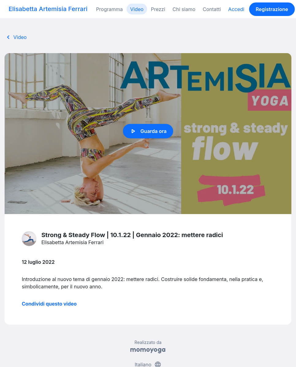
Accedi (236, 9)
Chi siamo (184, 9)
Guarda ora (147, 131)
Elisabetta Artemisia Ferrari (48, 9)
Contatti (212, 9)
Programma (109, 9)
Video (137, 9)
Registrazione (272, 9)
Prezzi (158, 9)
